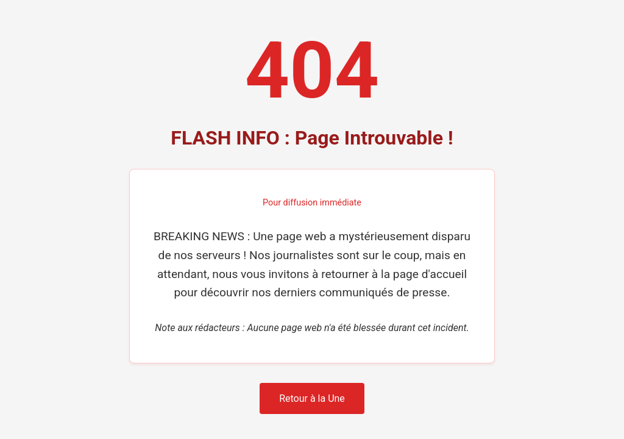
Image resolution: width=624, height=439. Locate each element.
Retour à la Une (312, 398)
